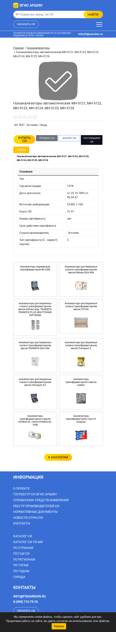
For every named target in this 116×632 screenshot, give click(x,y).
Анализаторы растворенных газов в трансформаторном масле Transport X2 (35, 382)
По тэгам (21, 565)
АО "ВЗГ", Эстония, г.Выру (30, 125)
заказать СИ (26, 24)
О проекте (21, 488)
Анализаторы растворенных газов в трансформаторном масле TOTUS (81, 306)
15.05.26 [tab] (21, 149)
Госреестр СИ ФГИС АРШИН (35, 494)
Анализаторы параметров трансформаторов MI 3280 (35, 268)
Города (19, 577)
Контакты (21, 523)
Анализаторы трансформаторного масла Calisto (81, 382)
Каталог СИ (22, 536)
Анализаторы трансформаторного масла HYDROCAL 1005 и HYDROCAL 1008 (35, 420)
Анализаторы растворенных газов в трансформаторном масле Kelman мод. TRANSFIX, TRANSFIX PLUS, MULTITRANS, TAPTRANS (35, 309)
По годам (21, 571)
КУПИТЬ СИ (24, 139)
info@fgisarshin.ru (90, 34)
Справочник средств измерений (41, 500)
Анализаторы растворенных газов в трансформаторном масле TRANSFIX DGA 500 (35, 345)
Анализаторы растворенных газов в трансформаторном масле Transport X (81, 345)
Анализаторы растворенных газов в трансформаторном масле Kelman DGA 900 (81, 269)
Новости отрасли (28, 517)
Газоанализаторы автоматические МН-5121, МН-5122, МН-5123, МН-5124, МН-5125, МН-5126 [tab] (53, 158)
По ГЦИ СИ (21, 553)
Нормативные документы (35, 512)
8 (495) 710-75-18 (25, 602)
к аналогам (58, 457)
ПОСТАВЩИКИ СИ (91, 140)
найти (93, 14)
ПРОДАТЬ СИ (46, 138)
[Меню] (99, 24)
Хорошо (59, 626)
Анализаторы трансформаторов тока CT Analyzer (81, 419)
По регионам (24, 559)
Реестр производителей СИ (36, 506)
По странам (23, 548)
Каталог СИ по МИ (28, 542)
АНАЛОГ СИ (69, 138)
